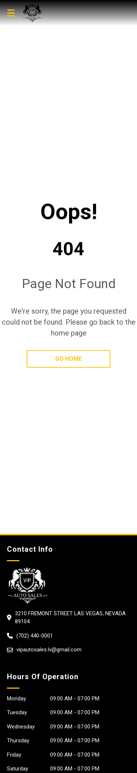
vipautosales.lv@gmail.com (48, 649)
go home (68, 358)
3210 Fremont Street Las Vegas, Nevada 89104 (70, 617)
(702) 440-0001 (34, 635)
